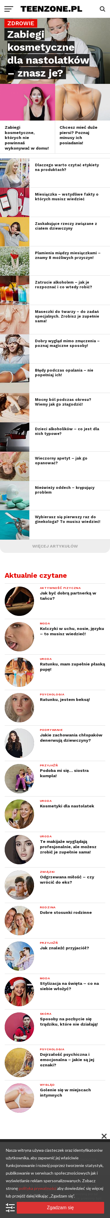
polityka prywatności (37, 1188)
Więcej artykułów (55, 546)
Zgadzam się (60, 1207)
